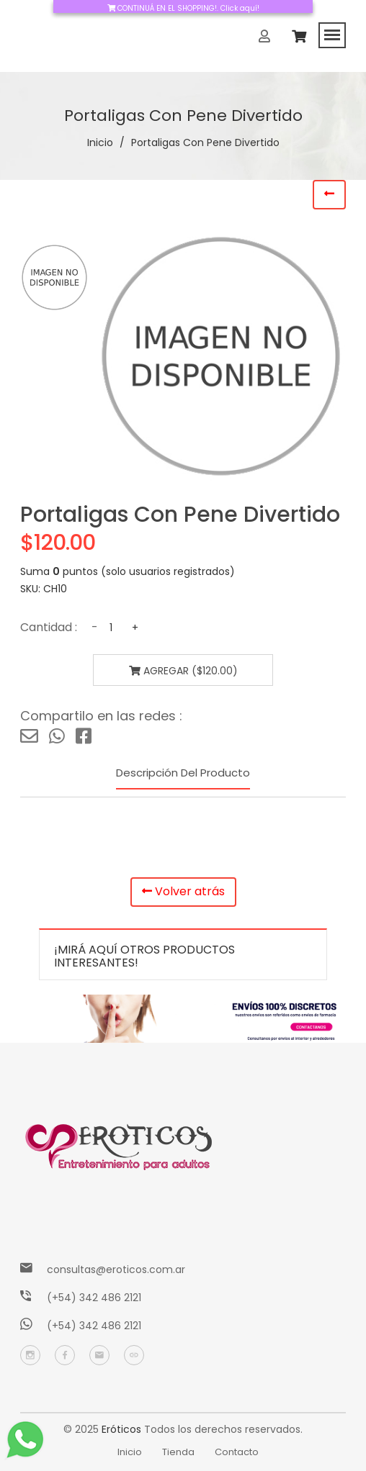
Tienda (178, 1452)
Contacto (237, 1452)
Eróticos (121, 1429)
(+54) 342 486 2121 (94, 1297)
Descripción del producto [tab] (183, 772)
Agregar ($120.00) (183, 671)
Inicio (100, 142)
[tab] (54, 277)
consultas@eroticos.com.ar (116, 1269)
